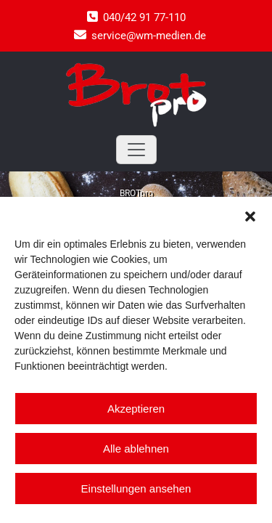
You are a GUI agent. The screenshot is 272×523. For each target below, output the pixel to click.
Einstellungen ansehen (136, 488)
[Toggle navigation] (136, 149)
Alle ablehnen (136, 448)
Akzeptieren (136, 408)
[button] (250, 215)
